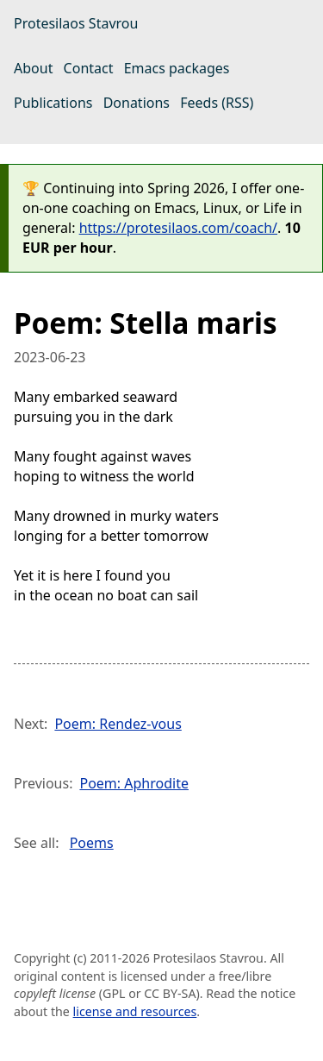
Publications (53, 102)
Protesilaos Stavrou (76, 23)
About (33, 68)
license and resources (135, 1011)
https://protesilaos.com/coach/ (178, 227)
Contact (89, 68)
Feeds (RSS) (216, 102)
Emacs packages (177, 68)
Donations (136, 102)
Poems (92, 842)
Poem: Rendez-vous (117, 723)
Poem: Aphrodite (133, 783)
